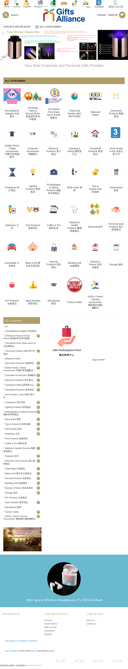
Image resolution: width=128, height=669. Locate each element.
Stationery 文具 (12, 226)
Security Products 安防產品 (53, 264)
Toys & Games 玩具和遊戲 (95, 189)
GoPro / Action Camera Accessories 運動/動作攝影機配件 (95, 302)
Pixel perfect (26, 651)
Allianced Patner (95, 113)
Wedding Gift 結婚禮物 (74, 264)
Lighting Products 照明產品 (33, 189)
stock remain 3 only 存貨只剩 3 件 (116, 151)
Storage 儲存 (116, 264)
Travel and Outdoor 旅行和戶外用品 (74, 113)
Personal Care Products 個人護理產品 (116, 227)
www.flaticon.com (45, 651)
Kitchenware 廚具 (116, 189)
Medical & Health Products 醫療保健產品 (74, 226)
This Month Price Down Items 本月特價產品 (53, 113)
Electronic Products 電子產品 (53, 151)
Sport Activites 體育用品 (33, 302)
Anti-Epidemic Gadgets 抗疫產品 (12, 113)
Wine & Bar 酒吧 (74, 189)
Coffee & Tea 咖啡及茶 (53, 226)
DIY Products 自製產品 (12, 302)
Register (48, 634)
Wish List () (50, 627)
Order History (50, 623)
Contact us (91, 623)
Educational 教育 (54, 302)
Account (48, 620)
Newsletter (49, 630)
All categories (15, 80)
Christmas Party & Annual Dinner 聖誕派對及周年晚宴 (33, 114)
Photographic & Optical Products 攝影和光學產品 (53, 188)
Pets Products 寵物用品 (33, 226)
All (6, 326)
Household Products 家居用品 (95, 151)
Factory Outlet (74, 302)
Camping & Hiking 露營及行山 (75, 151)
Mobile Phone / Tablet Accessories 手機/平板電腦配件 (12, 151)
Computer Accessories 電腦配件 (33, 151)
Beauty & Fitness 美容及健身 (95, 264)
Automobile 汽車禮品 (12, 264)
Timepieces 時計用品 (12, 189)
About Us (90, 620)
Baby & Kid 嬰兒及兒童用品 (33, 264)
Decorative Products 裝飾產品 (116, 113)
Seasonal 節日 (95, 226)
